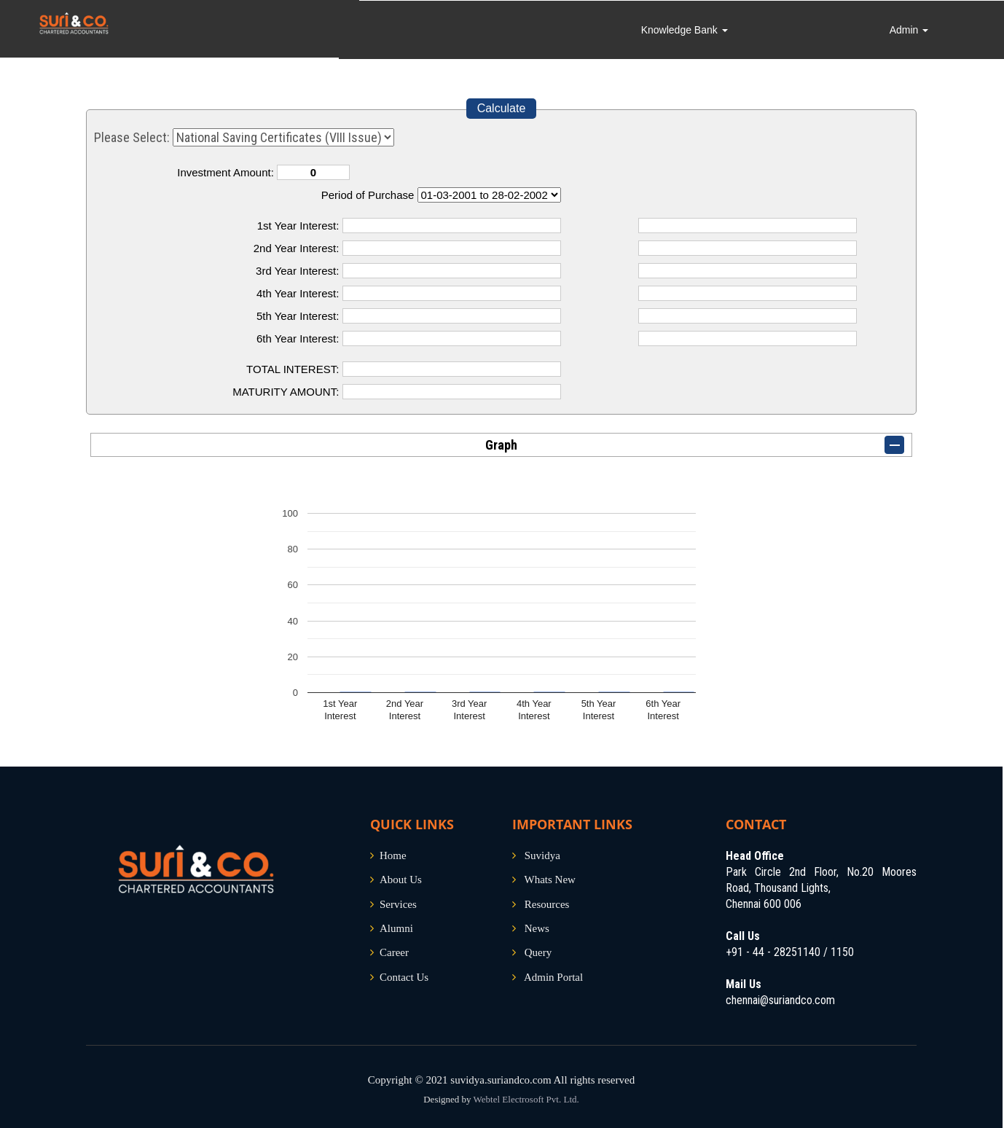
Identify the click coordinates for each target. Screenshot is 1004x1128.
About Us (401, 879)
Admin (917, 29)
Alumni (396, 928)
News (537, 928)
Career (394, 952)
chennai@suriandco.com (780, 1000)
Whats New (549, 879)
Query (538, 952)
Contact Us (404, 977)
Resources (547, 904)
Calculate (501, 108)
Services (398, 904)
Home (393, 855)
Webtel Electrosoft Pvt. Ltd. (526, 1099)
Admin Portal (553, 977)
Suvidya (542, 855)
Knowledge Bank (714, 29)
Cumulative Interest (489, 195)
